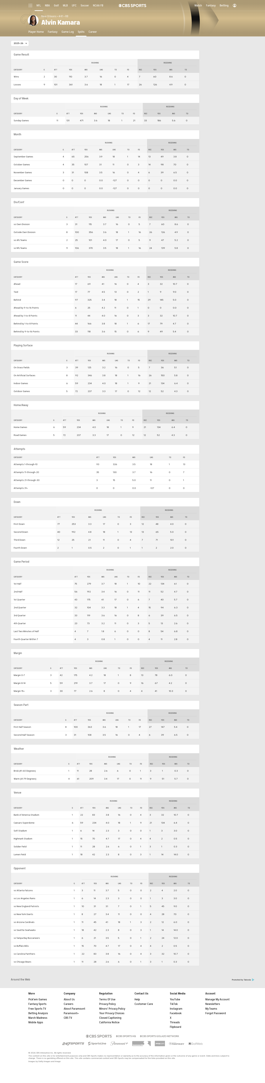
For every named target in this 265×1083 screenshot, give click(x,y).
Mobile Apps (35, 1022)
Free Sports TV (37, 1008)
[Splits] (81, 31)
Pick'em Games (37, 999)
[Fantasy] (52, 31)
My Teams (211, 1008)
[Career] (93, 31)
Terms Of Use (107, 999)
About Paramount (74, 1008)
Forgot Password (215, 1013)
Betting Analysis (38, 1013)
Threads (175, 1022)
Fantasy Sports (37, 1004)
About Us (69, 999)
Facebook (176, 1013)
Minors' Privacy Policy (112, 1008)
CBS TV (68, 1018)
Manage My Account (217, 999)
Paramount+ (71, 1013)
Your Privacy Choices (111, 1013)
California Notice (109, 1022)
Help (137, 999)
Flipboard (175, 1027)
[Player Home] (36, 31)
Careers (68, 1004)
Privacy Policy (107, 1004)
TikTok (174, 1004)
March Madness (37, 1018)
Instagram (176, 1008)
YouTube (175, 999)
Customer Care (144, 1004)
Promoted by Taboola (243, 980)
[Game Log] (67, 31)
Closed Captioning (110, 1018)
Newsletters (212, 1004)
